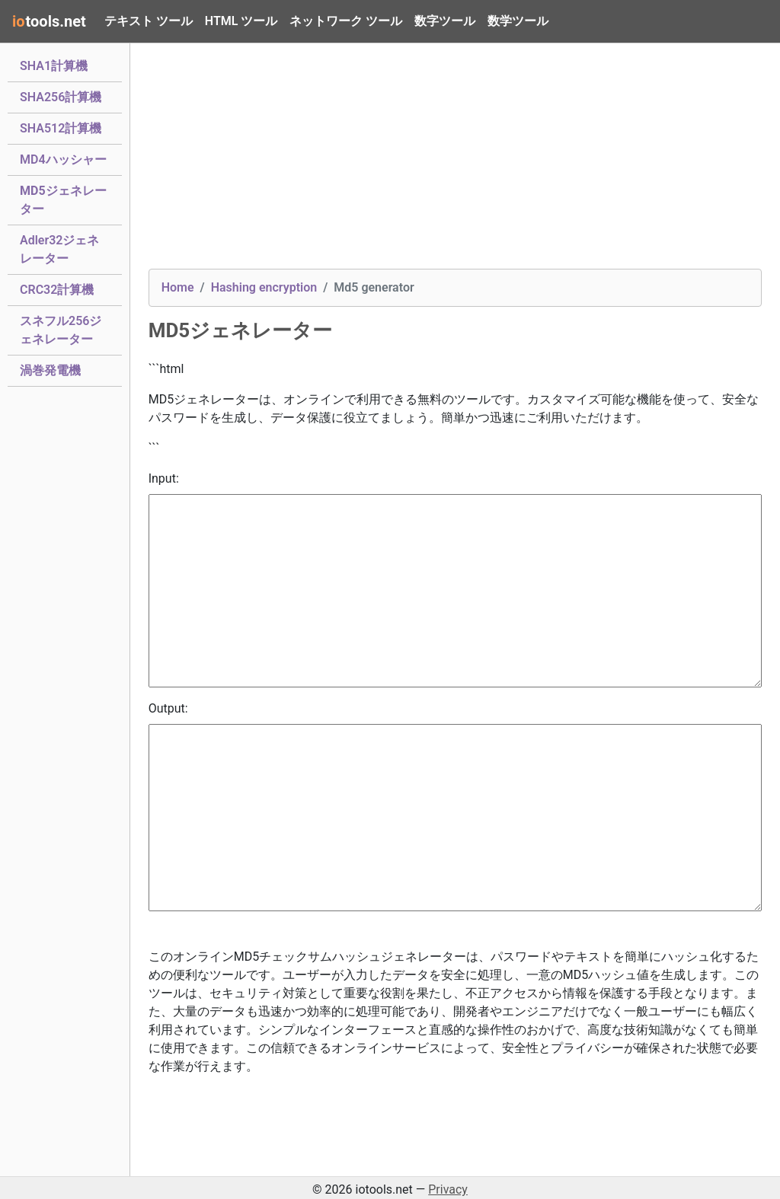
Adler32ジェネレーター (60, 249)
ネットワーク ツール (345, 21)
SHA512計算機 (60, 127)
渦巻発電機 (50, 369)
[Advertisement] (455, 162)
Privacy (448, 1189)
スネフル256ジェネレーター (60, 330)
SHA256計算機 (60, 96)
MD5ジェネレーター (63, 199)
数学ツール (518, 21)
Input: (164, 478)
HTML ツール (241, 21)
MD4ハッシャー (63, 158)
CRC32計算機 (57, 288)
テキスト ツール (148, 21)
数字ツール (444, 21)
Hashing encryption (264, 287)
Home (177, 287)
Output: (168, 708)
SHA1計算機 (54, 64)
